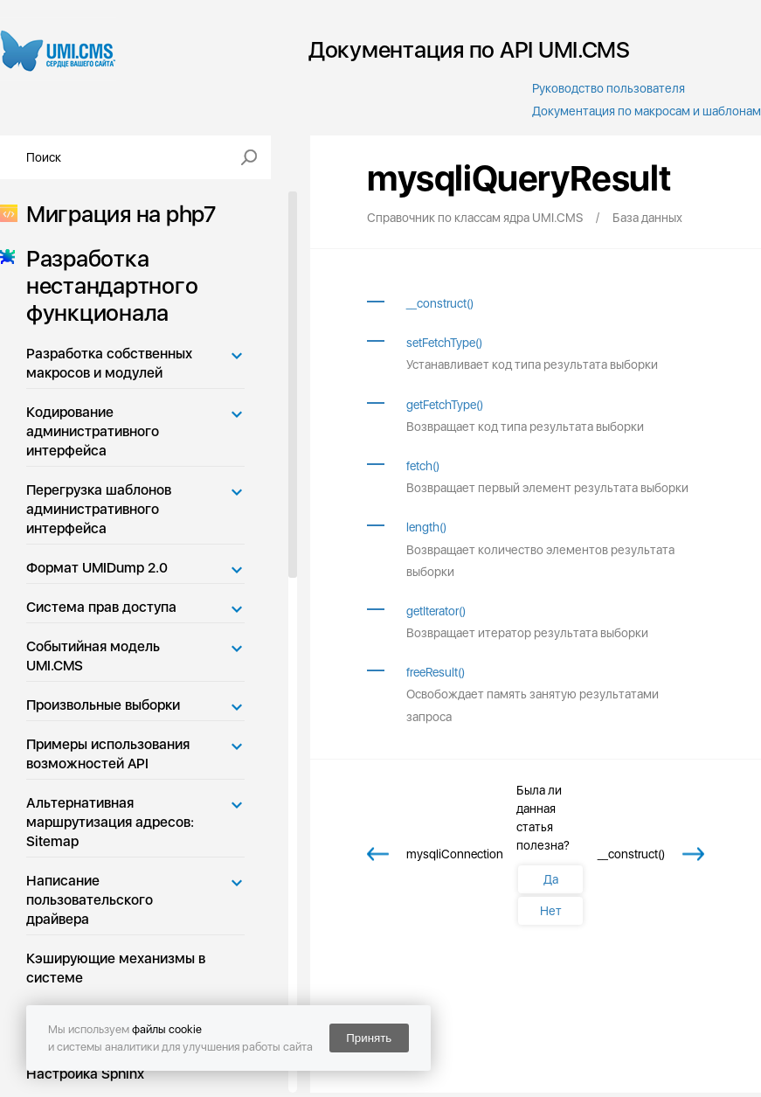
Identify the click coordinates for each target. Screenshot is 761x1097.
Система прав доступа (101, 607)
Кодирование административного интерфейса (92, 431)
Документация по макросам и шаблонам (646, 111)
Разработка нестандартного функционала (106, 285)
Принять (368, 1038)
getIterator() (436, 611)
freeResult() (435, 672)
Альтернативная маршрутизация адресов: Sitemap (110, 822)
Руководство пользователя (608, 88)
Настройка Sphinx (85, 1074)
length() (426, 527)
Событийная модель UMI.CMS (93, 656)
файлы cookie (167, 1029)
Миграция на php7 (116, 213)
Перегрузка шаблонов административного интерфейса (98, 509)
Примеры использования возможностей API (108, 754)
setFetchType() (444, 343)
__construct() (440, 303)
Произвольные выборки (103, 705)
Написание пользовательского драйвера (89, 899)
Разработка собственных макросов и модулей (109, 363)
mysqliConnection (454, 854)
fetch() (422, 466)
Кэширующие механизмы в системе (115, 968)
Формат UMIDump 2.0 (97, 567)
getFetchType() (444, 405)
